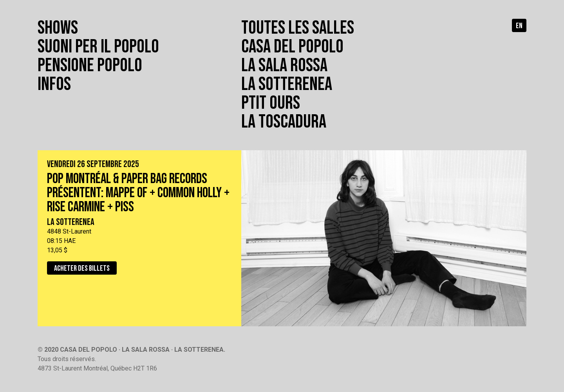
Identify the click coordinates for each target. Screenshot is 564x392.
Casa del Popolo (292, 47)
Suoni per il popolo (98, 47)
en (519, 26)
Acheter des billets (82, 268)
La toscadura (283, 122)
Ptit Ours (270, 103)
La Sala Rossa (284, 65)
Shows (58, 28)
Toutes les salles (297, 28)
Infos (54, 84)
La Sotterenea (286, 84)
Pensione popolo (90, 65)
